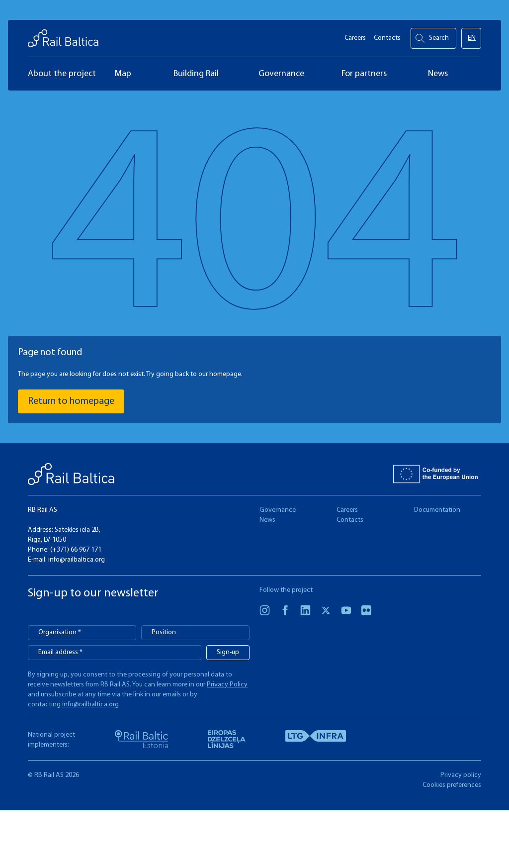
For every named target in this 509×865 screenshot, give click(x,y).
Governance (277, 510)
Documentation (437, 510)
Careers (355, 35)
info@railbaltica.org (76, 560)
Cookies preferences (452, 785)
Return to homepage (71, 401)
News (267, 520)
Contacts (387, 35)
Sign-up (228, 652)
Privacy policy (460, 775)
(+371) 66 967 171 (75, 550)
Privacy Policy (227, 684)
